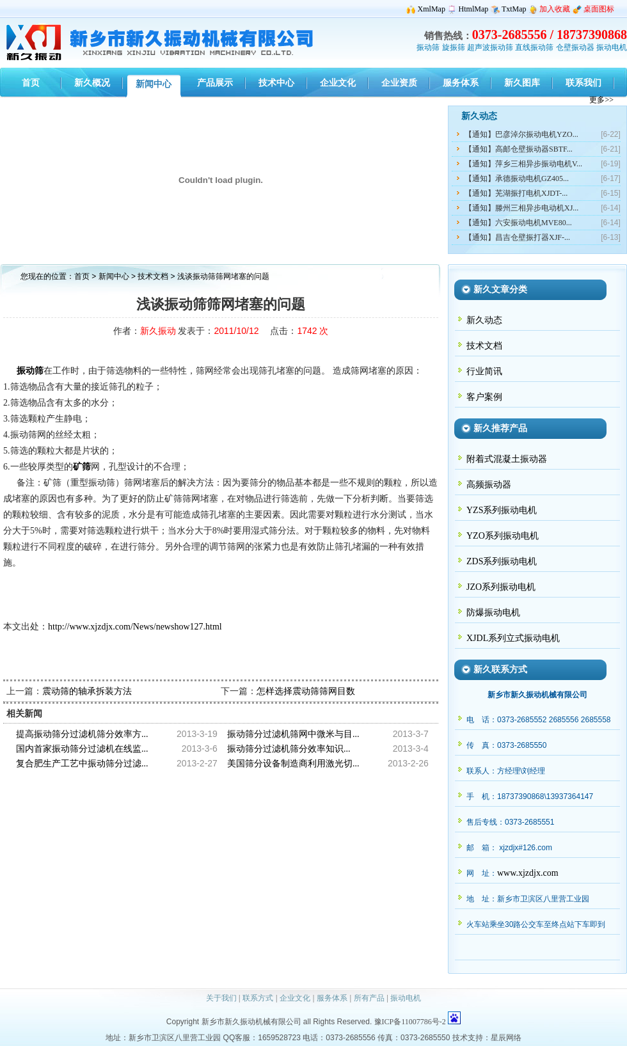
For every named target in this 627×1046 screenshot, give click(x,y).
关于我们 (221, 998)
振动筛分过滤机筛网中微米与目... (293, 734)
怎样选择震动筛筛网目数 (306, 691)
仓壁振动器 (575, 47)
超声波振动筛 (490, 47)
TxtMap (514, 8)
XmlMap (431, 8)
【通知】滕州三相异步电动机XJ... (521, 207)
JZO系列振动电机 (501, 587)
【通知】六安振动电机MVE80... (518, 222)
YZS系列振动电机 (501, 510)
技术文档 (154, 276)
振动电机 (611, 47)
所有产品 (369, 998)
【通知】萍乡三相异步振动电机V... (523, 163)
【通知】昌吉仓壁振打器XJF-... (517, 237)
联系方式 (257, 998)
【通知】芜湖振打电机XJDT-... (515, 193)
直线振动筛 (534, 47)
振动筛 (428, 47)
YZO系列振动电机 (502, 536)
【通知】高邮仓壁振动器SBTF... (518, 149)
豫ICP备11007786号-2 (410, 1021)
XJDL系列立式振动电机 (513, 638)
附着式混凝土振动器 (506, 459)
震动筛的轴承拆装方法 (87, 691)
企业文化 (295, 998)
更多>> (601, 99)
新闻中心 (114, 276)
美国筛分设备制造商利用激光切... (293, 763)
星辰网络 (506, 1037)
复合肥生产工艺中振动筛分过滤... (82, 763)
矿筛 (82, 466)
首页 (82, 276)
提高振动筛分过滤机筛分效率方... (82, 734)
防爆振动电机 (493, 612)
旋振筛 (453, 47)
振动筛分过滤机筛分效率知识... (289, 749)
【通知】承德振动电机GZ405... (516, 178)
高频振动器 (488, 484)
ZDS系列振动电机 (501, 561)
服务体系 (332, 998)
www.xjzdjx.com (528, 873)
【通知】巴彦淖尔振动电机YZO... (521, 134)
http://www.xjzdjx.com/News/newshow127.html (135, 626)
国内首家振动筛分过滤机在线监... (82, 749)
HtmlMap (474, 8)
